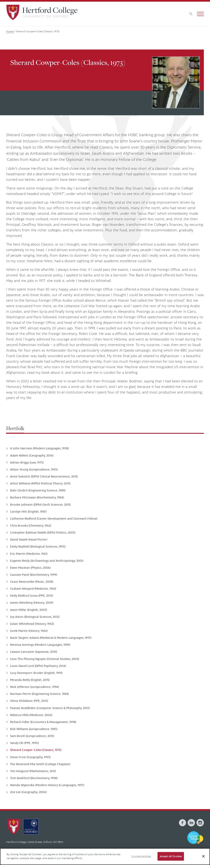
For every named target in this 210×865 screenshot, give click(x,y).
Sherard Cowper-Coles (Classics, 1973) (35, 750)
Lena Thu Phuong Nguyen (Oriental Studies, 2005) (44, 659)
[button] (200, 14)
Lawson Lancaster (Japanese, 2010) (33, 651)
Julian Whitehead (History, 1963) (32, 623)
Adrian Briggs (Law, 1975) (26, 462)
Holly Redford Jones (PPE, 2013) (31, 595)
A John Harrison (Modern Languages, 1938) (39, 448)
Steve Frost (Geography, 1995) (30, 757)
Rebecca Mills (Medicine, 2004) (31, 715)
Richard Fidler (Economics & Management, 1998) (43, 722)
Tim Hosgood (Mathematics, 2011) (33, 771)
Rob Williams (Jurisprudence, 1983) (33, 729)
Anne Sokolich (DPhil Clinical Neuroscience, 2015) (44, 476)
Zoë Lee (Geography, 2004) (28, 792)
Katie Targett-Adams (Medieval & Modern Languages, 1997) (50, 637)
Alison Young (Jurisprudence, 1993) (34, 469)
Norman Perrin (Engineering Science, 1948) (39, 693)
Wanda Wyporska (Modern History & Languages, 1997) (47, 785)
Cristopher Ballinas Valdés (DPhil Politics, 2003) (42, 532)
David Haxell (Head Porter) (28, 539)
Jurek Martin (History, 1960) (29, 630)
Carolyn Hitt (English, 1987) (28, 511)
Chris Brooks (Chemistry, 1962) (30, 525)
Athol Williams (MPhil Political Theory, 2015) (40, 483)
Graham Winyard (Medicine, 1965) (33, 588)
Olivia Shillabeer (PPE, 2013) (29, 700)
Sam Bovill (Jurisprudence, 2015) (32, 736)
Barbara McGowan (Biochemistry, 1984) (37, 497)
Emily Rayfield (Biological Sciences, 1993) (37, 546)
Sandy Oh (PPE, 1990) (24, 743)
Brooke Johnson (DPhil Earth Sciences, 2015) (40, 504)
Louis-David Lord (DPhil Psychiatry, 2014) (38, 666)
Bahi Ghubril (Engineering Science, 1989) (37, 490)
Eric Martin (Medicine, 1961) (28, 553)
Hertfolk (15, 428)
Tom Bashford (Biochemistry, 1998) (33, 778)
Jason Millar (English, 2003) (28, 609)
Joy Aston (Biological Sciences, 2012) (34, 616)
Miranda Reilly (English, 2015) (29, 680)
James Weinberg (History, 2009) (31, 602)
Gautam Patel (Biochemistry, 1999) (33, 574)
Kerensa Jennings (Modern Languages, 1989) (40, 644)
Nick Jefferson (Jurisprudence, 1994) (34, 687)
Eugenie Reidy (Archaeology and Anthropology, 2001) (46, 560)
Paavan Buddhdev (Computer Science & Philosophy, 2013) (50, 708)
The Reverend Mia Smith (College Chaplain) (40, 764)
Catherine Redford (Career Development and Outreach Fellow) (53, 518)
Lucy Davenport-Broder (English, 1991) (36, 673)
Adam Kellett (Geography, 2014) (31, 455)
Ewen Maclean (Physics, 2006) (30, 567)
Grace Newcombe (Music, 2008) (31, 581)
